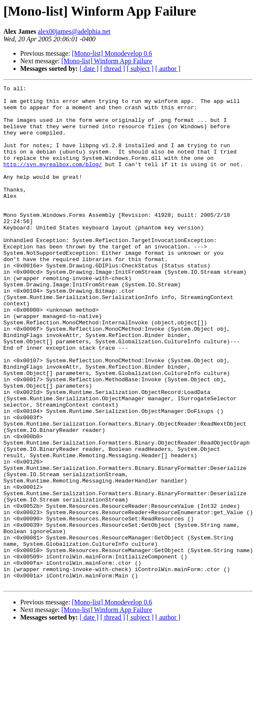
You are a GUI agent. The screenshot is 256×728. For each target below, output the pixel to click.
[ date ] (89, 68)
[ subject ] (140, 68)
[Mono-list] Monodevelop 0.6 (112, 53)
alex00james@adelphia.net (74, 31)
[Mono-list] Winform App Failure (106, 61)
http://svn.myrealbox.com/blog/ (52, 180)
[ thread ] (112, 68)
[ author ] (168, 68)
